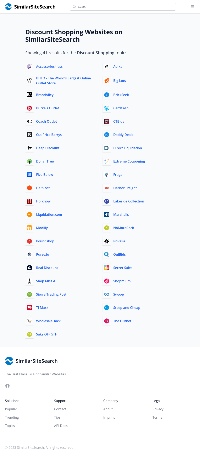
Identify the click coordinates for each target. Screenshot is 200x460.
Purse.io (42, 254)
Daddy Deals (123, 134)
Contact (60, 409)
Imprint (109, 417)
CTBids (118, 121)
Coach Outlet (46, 121)
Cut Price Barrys (49, 134)
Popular (11, 409)
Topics (10, 425)
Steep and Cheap (126, 307)
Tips (57, 417)
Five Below (44, 174)
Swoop (118, 294)
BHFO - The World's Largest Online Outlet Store (63, 80)
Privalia (119, 241)
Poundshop (45, 241)
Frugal (118, 174)
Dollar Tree (45, 161)
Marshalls (121, 214)
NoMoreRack (123, 228)
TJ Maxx (42, 307)
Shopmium (122, 281)
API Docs (61, 425)
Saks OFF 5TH (46, 334)
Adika (117, 66)
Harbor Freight (125, 188)
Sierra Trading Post (51, 294)
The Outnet (122, 321)
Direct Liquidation (127, 148)
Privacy (157, 409)
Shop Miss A (45, 281)
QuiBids (119, 254)
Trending (12, 417)
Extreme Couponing (129, 161)
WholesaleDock (48, 321)
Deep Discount (48, 148)
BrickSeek (121, 94)
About (108, 409)
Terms (157, 417)
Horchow (43, 201)
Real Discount (47, 267)
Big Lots (119, 80)
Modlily (42, 228)
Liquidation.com (49, 214)
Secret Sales (122, 267)
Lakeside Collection (128, 201)
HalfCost (43, 188)
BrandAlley (45, 94)
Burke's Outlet (47, 108)
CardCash (121, 108)
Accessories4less (49, 66)
